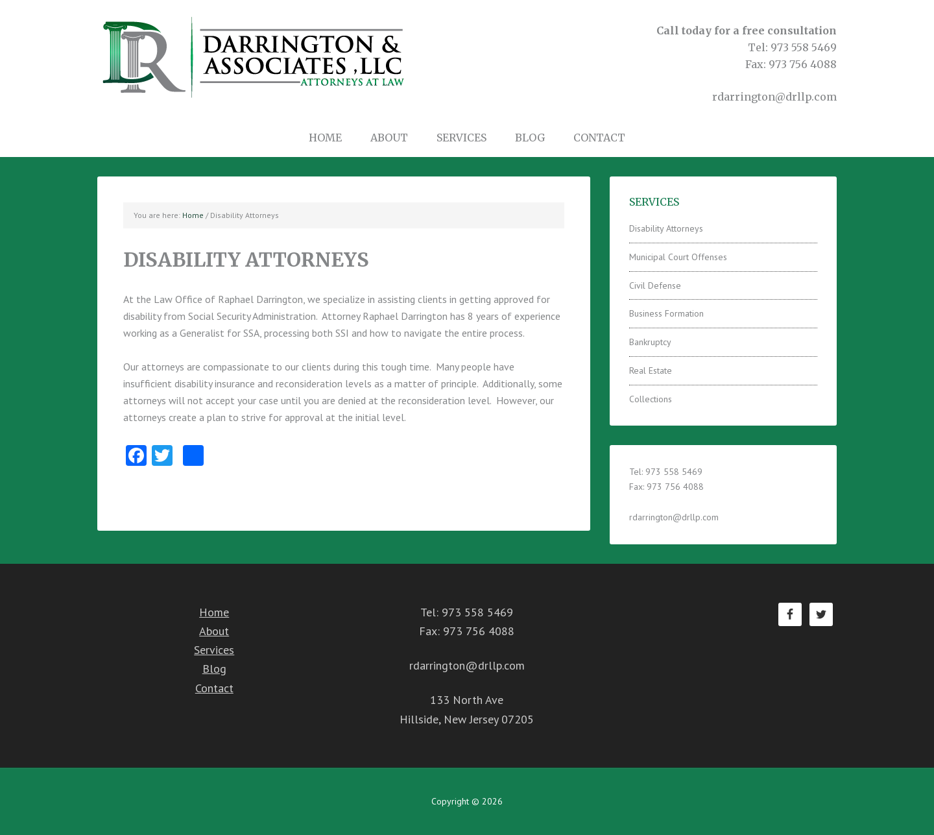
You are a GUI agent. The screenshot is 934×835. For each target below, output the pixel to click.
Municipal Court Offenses (678, 257)
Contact (214, 688)
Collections (650, 399)
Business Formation (666, 313)
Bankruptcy (650, 342)
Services (214, 649)
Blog (214, 668)
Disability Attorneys (666, 228)
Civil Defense (655, 285)
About (214, 630)
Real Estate (650, 370)
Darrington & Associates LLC (253, 57)
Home (214, 612)
